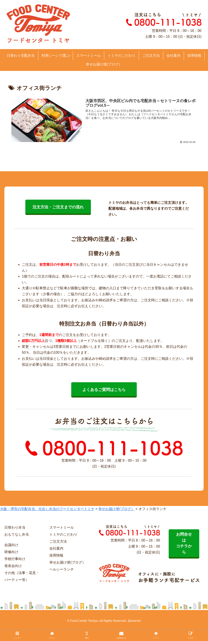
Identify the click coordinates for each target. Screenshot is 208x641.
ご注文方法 (58, 541)
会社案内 (56, 548)
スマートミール (61, 527)
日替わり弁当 (14, 527)
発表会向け (13, 566)
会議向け (11, 545)
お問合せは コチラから (184, 543)
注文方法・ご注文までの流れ (58, 207)
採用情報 (56, 555)
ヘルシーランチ (61, 569)
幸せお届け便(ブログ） (67, 562)
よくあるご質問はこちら (104, 389)
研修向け (11, 552)
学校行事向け (14, 559)
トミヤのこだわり (63, 534)
